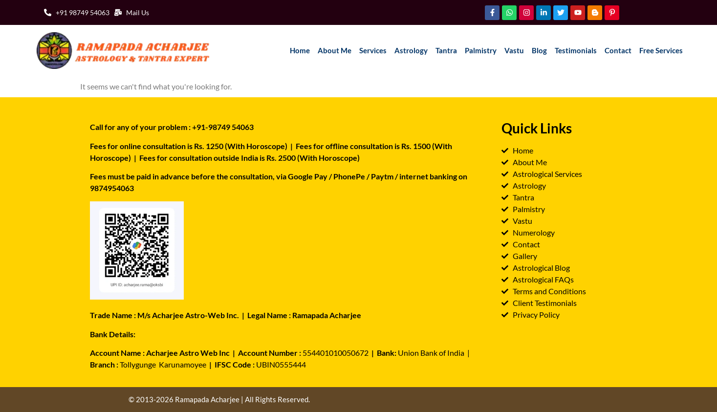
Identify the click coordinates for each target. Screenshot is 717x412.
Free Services (661, 50)
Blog (539, 50)
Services (373, 50)
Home (300, 50)
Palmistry (481, 50)
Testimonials (576, 50)
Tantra (446, 50)
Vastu (514, 50)
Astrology (411, 50)
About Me (334, 50)
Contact (618, 50)
